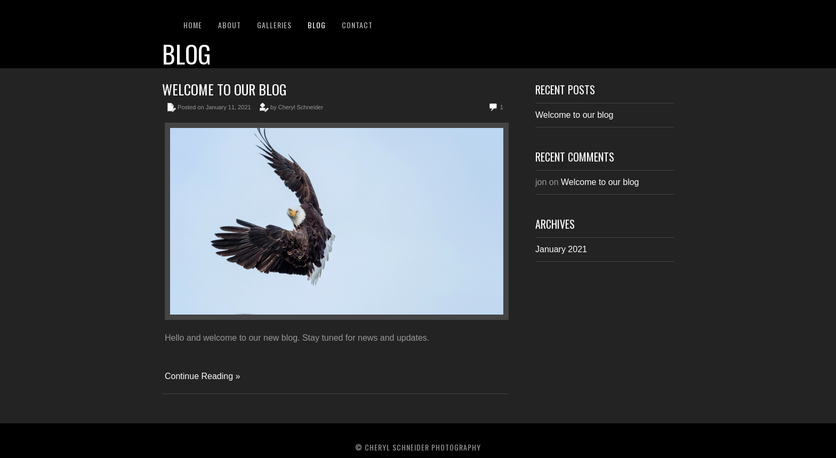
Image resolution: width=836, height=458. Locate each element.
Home (192, 24)
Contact (357, 24)
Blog (317, 24)
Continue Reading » (202, 376)
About (229, 24)
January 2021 (561, 249)
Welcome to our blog (224, 89)
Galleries (274, 24)
